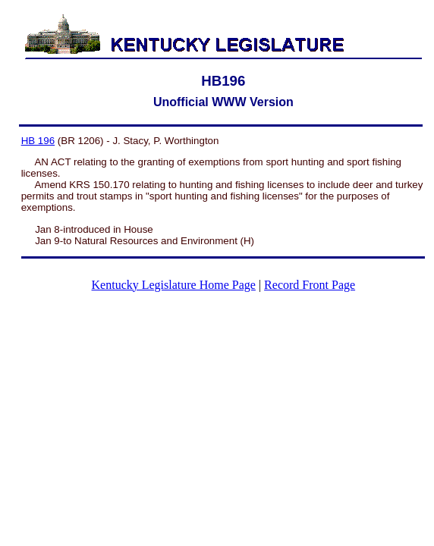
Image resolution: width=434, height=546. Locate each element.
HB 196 (38, 140)
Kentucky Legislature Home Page (174, 284)
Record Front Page (309, 284)
